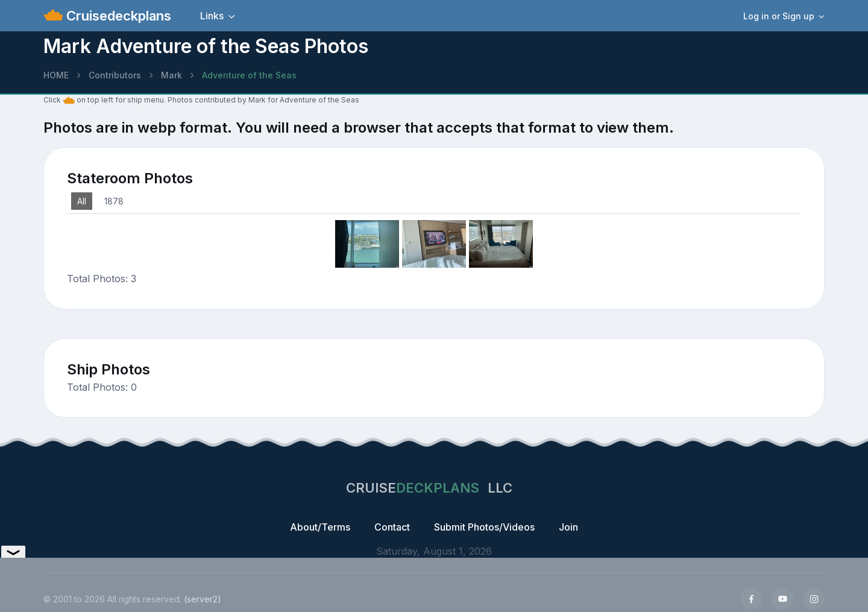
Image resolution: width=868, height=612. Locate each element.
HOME (56, 75)
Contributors (115, 75)
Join (568, 527)
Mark (171, 75)
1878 (114, 201)
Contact (392, 527)
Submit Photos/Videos (484, 527)
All (81, 201)
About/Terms (320, 527)
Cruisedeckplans (117, 16)
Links (212, 16)
